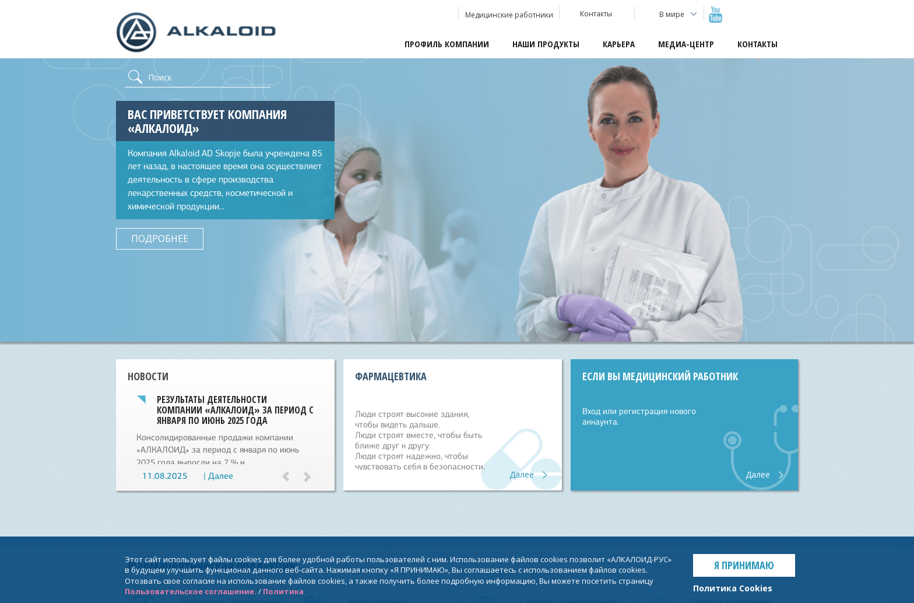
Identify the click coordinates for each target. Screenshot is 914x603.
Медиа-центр (686, 44)
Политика (283, 591)
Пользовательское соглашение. (190, 591)
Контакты (757, 44)
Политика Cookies (732, 588)
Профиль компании (447, 44)
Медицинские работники (509, 15)
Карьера (619, 44)
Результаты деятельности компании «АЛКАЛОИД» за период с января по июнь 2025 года (235, 410)
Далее (220, 476)
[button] (290, 478)
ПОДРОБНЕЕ (159, 238)
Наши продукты (545, 44)
